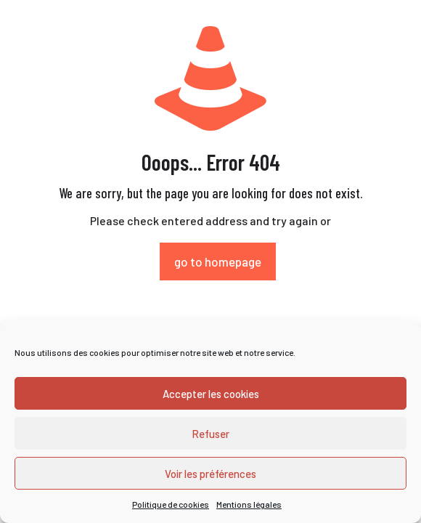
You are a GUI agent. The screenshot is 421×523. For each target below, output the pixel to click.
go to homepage (217, 261)
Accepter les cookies (211, 393)
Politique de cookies (170, 504)
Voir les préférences (210, 473)
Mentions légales (249, 504)
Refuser (210, 433)
